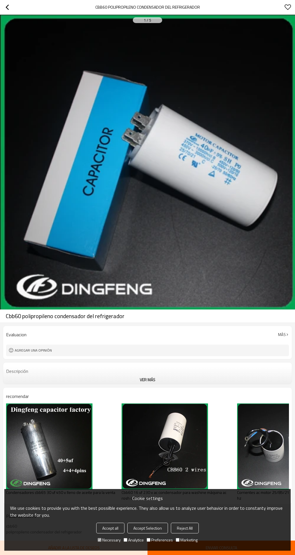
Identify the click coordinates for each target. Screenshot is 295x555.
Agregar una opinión (33, 350)
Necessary (109, 540)
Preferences (160, 540)
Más (282, 334)
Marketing (187, 540)
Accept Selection (147, 528)
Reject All (185, 528)
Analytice (134, 540)
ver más (147, 380)
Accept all (110, 528)
